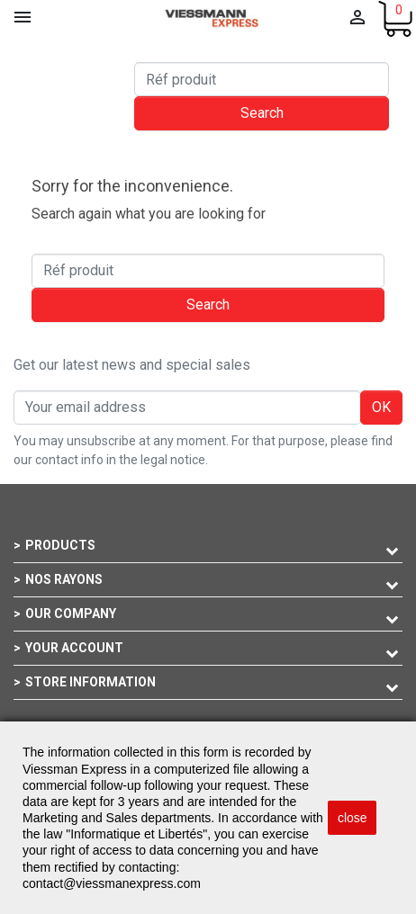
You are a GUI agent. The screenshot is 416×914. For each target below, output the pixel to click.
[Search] (261, 79)
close (352, 818)
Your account (74, 648)
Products (60, 545)
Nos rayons (64, 579)
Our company (70, 613)
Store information (90, 682)
